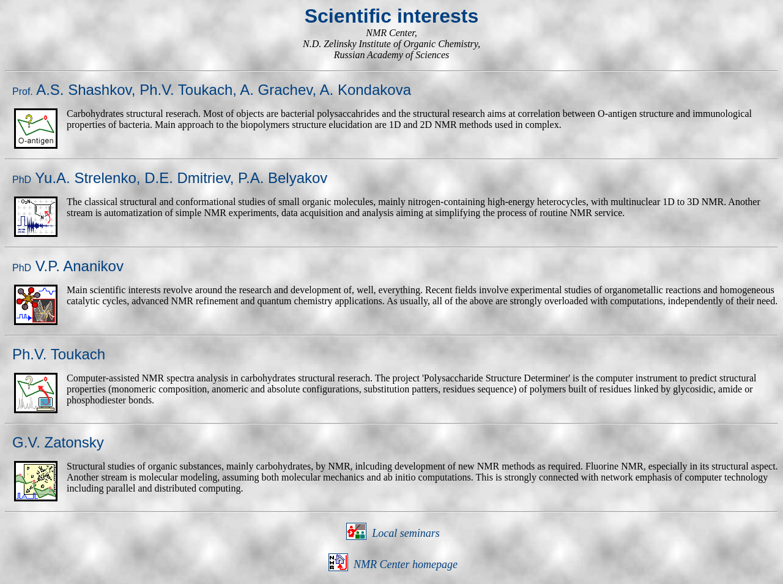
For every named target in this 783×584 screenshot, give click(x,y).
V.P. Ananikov (68, 266)
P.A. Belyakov (282, 178)
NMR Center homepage (406, 564)
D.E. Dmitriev (187, 178)
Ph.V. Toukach (185, 89)
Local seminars (406, 533)
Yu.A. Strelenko (74, 178)
